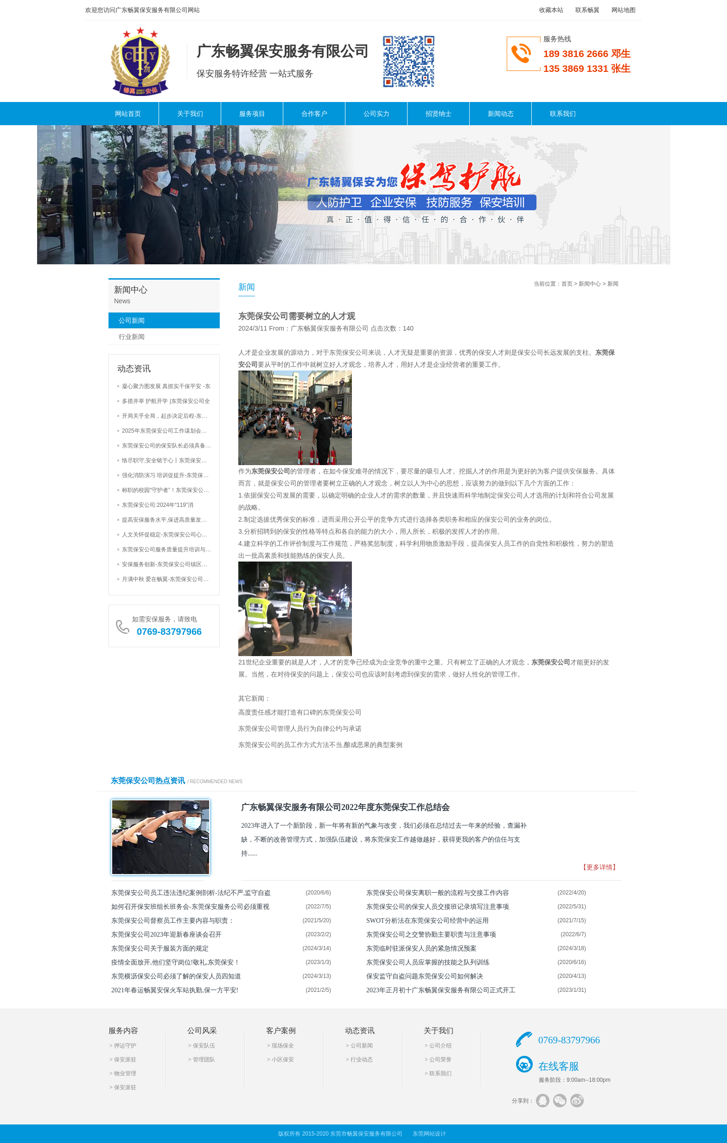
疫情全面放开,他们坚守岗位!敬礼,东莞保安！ (175, 962)
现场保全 (283, 1045)
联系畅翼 (587, 9)
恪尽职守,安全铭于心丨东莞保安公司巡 (170, 460)
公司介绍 (440, 1045)
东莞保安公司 (270, 471)
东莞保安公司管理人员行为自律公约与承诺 (300, 728)
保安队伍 (204, 1045)
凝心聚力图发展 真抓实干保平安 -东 (166, 386)
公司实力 (376, 113)
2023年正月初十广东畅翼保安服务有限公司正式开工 (441, 990)
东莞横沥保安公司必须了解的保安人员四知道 (176, 976)
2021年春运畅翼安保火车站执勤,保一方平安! (174, 990)
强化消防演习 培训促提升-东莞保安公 (168, 475)
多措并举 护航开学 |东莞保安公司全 (166, 401)
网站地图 (624, 9)
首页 (567, 284)
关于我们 (190, 113)
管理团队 (204, 1059)
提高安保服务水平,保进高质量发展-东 (168, 520)
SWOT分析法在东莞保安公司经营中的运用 (427, 920)
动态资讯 (360, 1030)
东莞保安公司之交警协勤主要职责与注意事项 (431, 934)
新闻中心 (590, 284)
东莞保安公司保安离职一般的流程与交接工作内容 (437, 892)
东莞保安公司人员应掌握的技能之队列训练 (428, 962)
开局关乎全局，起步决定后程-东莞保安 (170, 416)
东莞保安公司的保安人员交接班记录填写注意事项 (437, 906)
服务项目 (252, 113)
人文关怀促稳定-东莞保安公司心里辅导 (170, 534)
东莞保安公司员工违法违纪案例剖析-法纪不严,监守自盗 (191, 892)
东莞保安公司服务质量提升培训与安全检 (172, 549)
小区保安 (283, 1059)
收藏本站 (551, 9)
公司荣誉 (440, 1059)
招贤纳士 (439, 113)
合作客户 (314, 113)
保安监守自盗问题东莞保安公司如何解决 (424, 976)
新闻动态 (501, 113)
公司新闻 (132, 320)
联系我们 (563, 113)
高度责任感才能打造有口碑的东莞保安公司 (300, 712)
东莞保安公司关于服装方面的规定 (160, 948)
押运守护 (125, 1045)
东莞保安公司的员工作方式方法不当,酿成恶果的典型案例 (320, 744)
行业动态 (362, 1059)
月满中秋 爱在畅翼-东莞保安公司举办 (168, 579)
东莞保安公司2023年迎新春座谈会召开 (166, 934)
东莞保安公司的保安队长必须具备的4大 (171, 445)
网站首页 (128, 113)
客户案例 (281, 1030)
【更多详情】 (599, 867)
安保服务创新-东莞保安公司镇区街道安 (170, 564)
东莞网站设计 (429, 1133)
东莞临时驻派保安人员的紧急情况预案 (421, 948)
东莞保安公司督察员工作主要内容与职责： (173, 920)
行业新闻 (132, 336)
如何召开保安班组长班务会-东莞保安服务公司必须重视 (190, 906)
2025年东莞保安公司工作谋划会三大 (167, 431)
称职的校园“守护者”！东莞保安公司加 (168, 490)
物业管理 (125, 1073)
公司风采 (202, 1030)
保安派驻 (125, 1059)
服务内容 (123, 1030)
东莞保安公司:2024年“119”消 (157, 505)
